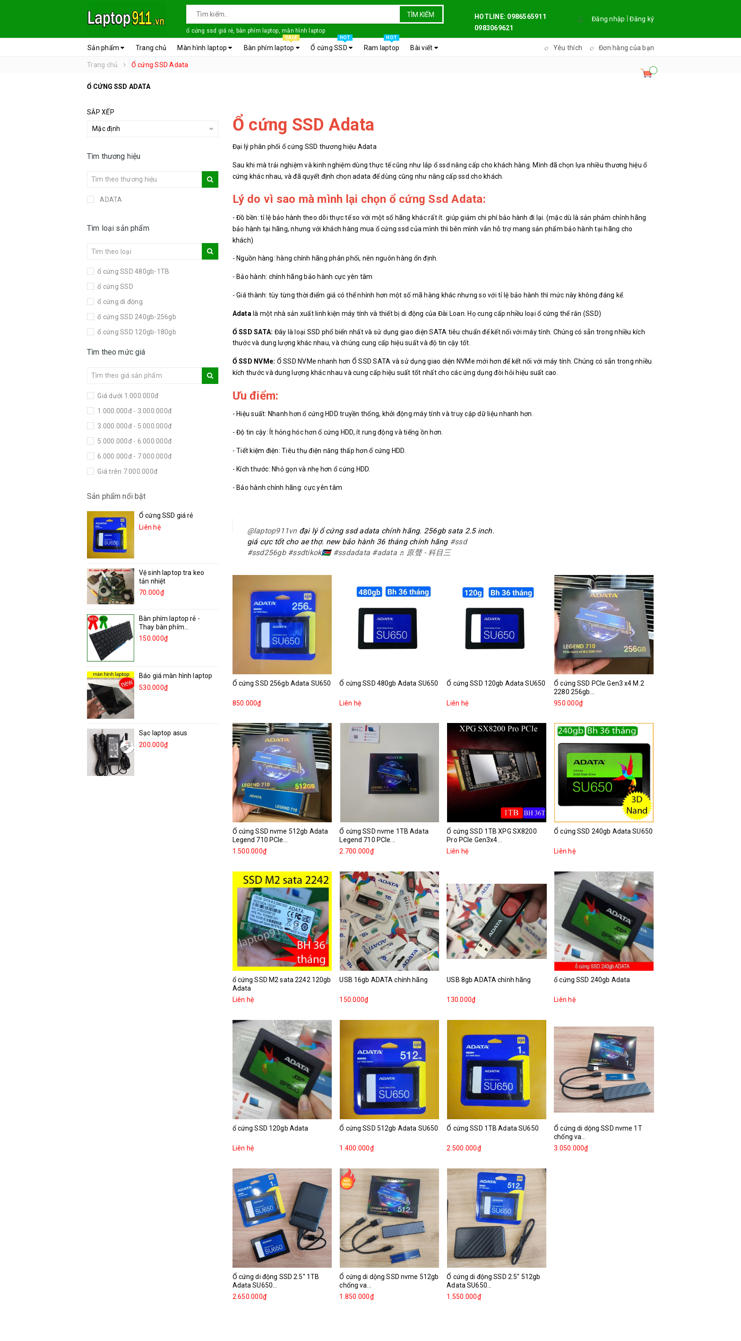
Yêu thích (562, 48)
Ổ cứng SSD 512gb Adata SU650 (388, 1128)
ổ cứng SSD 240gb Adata (592, 980)
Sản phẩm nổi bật (116, 496)
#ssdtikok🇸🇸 (309, 552)
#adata (384, 552)
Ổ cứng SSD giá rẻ (166, 515)
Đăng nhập (608, 19)
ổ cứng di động (119, 301)
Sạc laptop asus (163, 733)
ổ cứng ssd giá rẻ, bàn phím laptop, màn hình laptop (255, 30)
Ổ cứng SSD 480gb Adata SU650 (388, 683)
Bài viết (424, 48)
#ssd (458, 541)
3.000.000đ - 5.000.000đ (134, 426)
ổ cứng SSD (114, 286)
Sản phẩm (106, 48)
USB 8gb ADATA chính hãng (489, 980)
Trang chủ (151, 48)
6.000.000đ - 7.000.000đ (134, 456)
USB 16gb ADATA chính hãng (383, 980)
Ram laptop (382, 45)
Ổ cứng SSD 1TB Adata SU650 (493, 1128)
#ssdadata (351, 552)
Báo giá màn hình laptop (175, 675)
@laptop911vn (272, 530)
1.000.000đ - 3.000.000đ (134, 411)
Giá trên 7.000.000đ (126, 471)
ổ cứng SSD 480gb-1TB (132, 271)
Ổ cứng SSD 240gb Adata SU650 (603, 831)
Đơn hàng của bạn (620, 48)
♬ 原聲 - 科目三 (425, 552)
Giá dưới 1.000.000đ (127, 396)
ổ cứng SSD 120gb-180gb (136, 332)
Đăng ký (641, 19)
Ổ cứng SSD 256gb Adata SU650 (282, 683)
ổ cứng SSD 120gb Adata (271, 1128)
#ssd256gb (266, 552)
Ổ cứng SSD (331, 45)
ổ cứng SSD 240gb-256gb (136, 317)
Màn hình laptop (204, 48)
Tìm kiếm (420, 14)
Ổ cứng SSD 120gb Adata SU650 (496, 683)
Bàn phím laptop (272, 45)
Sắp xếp (100, 112)
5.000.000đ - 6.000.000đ (134, 441)
